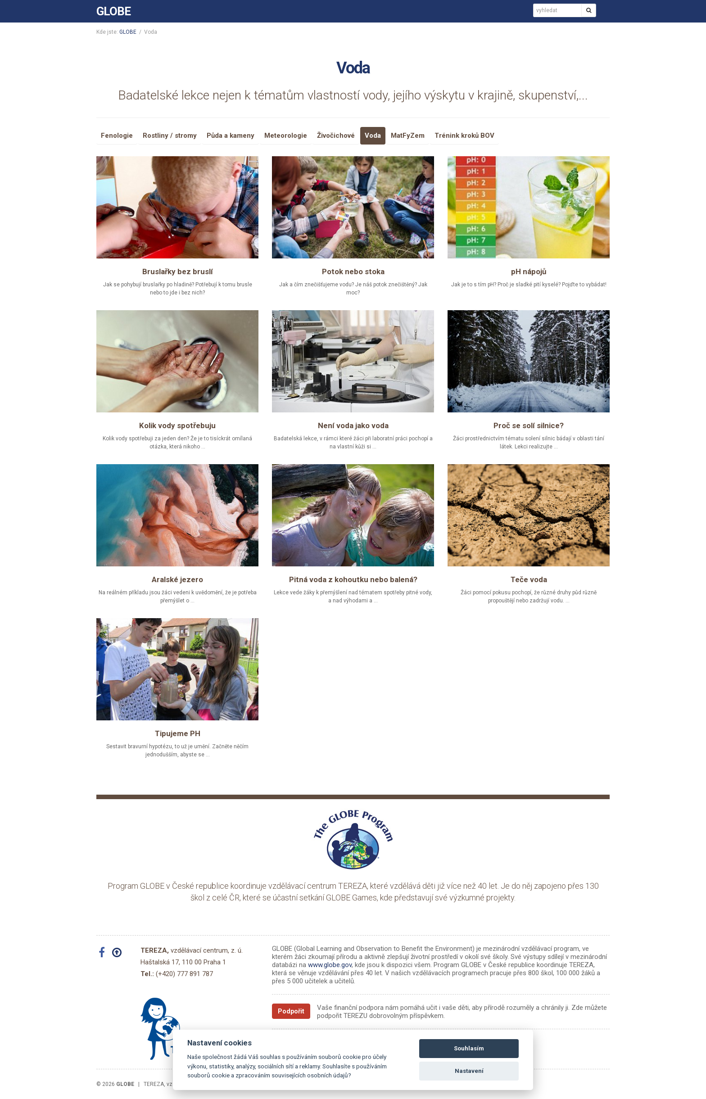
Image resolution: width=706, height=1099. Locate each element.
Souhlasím (469, 1048)
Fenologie (117, 135)
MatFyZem (408, 135)
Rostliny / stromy (170, 135)
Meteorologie (285, 135)
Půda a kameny (230, 135)
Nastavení (469, 1070)
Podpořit (291, 1011)
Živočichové (336, 135)
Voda (373, 135)
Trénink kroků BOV (464, 135)
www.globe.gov (330, 965)
